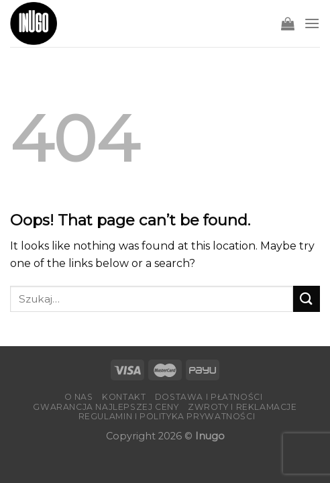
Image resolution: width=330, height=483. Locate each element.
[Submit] (306, 299)
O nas (78, 397)
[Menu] (312, 23)
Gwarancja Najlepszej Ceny (105, 407)
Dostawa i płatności (209, 397)
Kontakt (124, 397)
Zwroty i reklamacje (242, 407)
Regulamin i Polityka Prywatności (167, 416)
